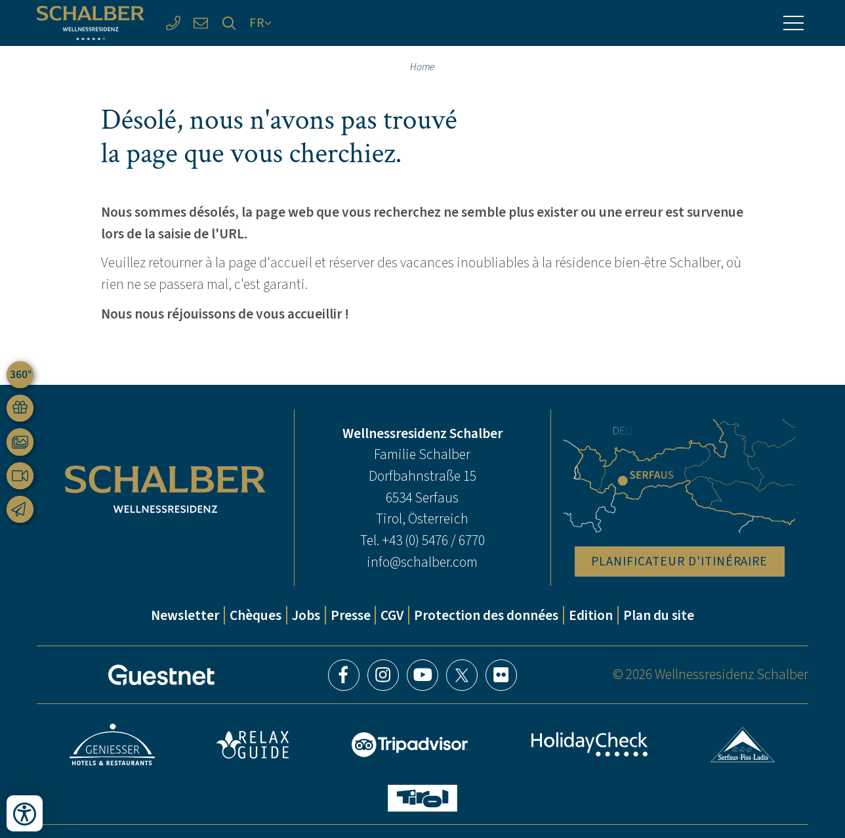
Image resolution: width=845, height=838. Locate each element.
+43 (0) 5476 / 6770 (433, 540)
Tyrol (422, 798)
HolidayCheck (590, 744)
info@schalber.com (422, 562)
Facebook (344, 675)
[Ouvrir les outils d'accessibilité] (25, 813)
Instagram (383, 675)
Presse (351, 615)
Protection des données (486, 615)
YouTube (422, 675)
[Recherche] (229, 23)
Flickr (501, 675)
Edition (591, 615)
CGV (392, 615)
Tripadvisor (410, 744)
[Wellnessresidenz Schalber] (90, 23)
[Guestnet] (161, 675)
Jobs (306, 615)
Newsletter (185, 615)
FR (256, 22)
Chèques (255, 615)
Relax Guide (252, 745)
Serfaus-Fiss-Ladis (743, 744)
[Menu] (793, 23)
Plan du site (658, 615)
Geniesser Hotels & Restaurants (112, 745)
